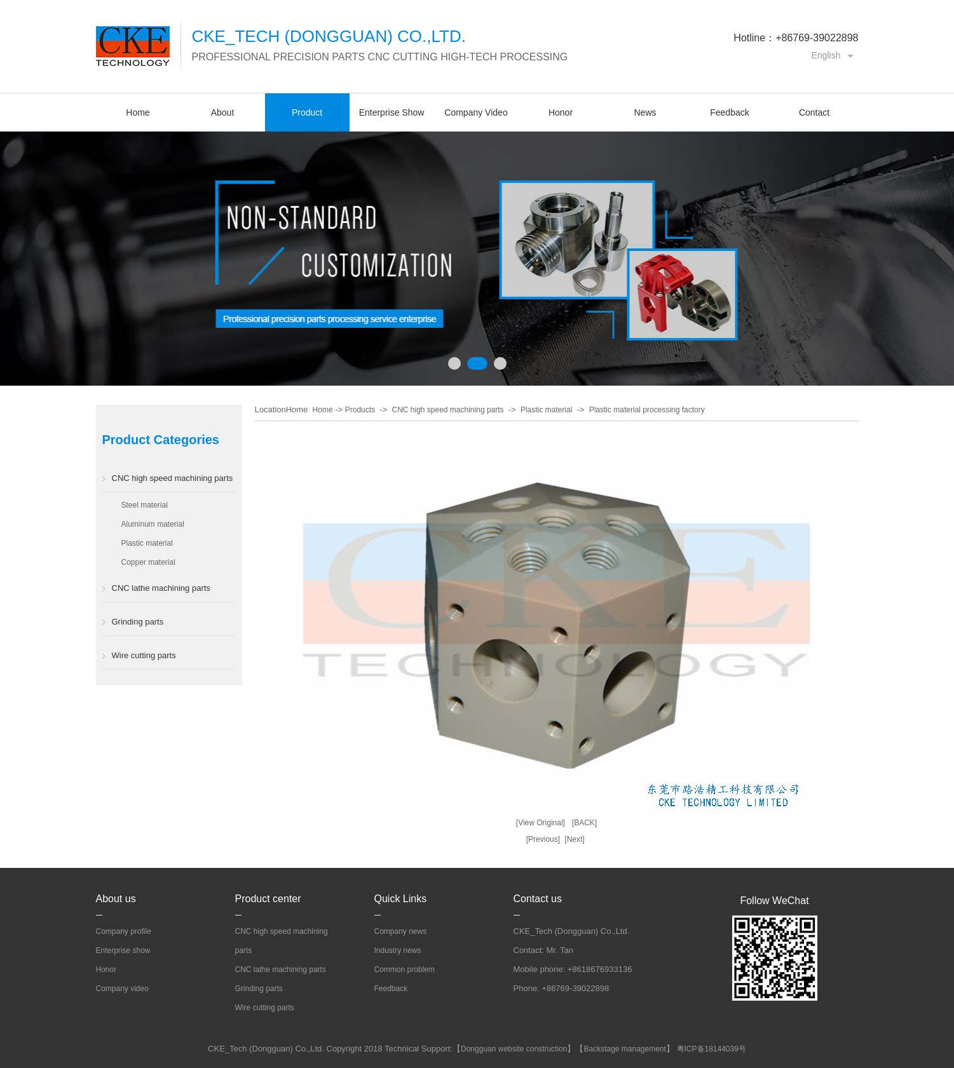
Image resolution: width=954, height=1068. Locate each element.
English (826, 55)
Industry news (397, 950)
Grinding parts (138, 621)
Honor (561, 112)
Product (307, 112)
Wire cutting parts (144, 655)
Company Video (475, 112)
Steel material (144, 505)
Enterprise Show (392, 112)
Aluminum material (152, 524)
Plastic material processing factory (647, 409)
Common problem (404, 969)
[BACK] (584, 822)
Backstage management (624, 1048)
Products (360, 409)
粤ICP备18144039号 (711, 1048)
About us (116, 898)
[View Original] (540, 822)
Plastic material (147, 543)
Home (137, 112)
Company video (122, 988)
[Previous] (543, 839)
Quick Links (400, 898)
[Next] (574, 839)
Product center (268, 898)
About (223, 112)
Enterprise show (123, 950)
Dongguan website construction (514, 1048)
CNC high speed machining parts (172, 478)
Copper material (148, 562)
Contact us (538, 898)
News (645, 112)
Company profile (123, 931)
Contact (814, 112)
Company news (400, 931)
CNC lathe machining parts (161, 588)
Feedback (729, 112)
